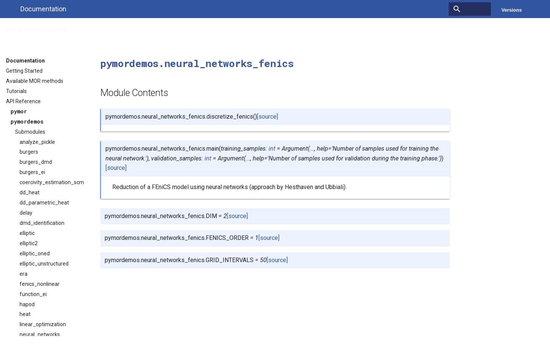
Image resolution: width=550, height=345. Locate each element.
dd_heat (30, 192)
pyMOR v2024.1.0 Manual (36, 28)
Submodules (30, 132)
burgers (29, 152)
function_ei (33, 294)
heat (25, 314)
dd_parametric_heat (44, 203)
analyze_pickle (37, 142)
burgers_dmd (36, 162)
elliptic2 (29, 243)
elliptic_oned (35, 253)
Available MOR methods (34, 81)
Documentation (25, 61)
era (24, 274)
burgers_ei (32, 172)
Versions (511, 10)
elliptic (27, 233)
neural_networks (40, 334)
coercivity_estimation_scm (52, 182)
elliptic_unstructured (44, 264)
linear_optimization (43, 324)
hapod (27, 304)
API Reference (93, 28)
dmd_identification (42, 223)
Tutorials (16, 91)
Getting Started (24, 71)
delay (26, 213)
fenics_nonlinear (40, 284)
